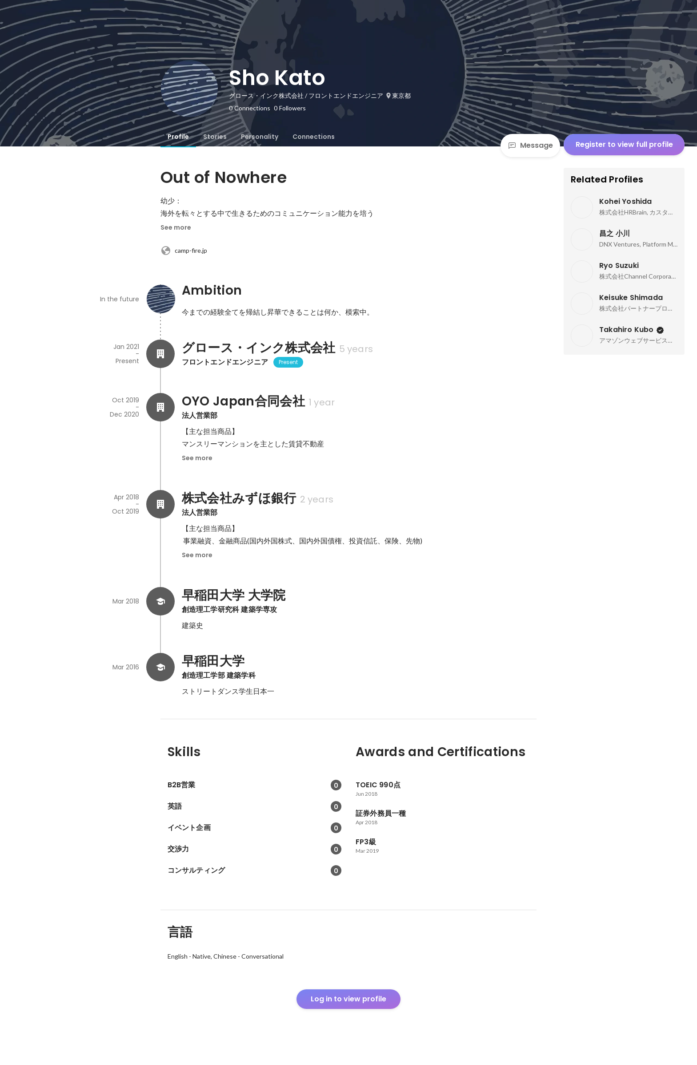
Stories (215, 136)
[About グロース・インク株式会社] (160, 354)
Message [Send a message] (530, 145)
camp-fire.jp (183, 250)
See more (175, 227)
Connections (313, 136)
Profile (178, 136)
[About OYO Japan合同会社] (160, 407)
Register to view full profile (624, 144)
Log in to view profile (348, 999)
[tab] (178, 136)
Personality (259, 136)
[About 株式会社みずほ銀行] (160, 504)
